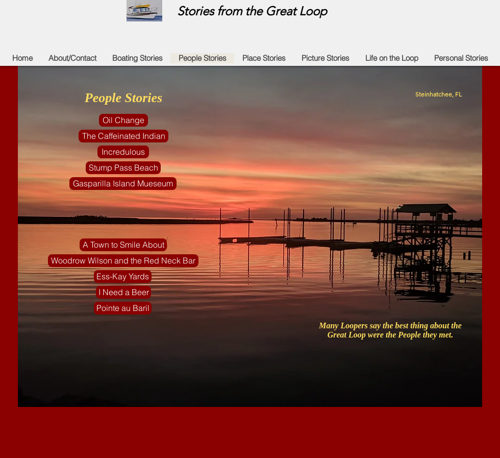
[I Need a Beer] (123, 292)
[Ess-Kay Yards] (123, 276)
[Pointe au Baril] (123, 308)
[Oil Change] (123, 120)
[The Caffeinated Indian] (123, 136)
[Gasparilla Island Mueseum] (123, 183)
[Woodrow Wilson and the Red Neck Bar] (123, 260)
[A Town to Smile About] (123, 244)
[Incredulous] (123, 152)
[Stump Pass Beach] (123, 167)
